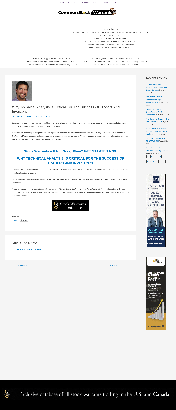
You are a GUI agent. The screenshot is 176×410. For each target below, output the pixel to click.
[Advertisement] (47, 37)
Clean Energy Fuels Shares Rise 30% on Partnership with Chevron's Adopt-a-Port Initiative (117, 61)
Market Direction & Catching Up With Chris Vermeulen (110, 47)
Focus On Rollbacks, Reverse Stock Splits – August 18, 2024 (155, 98)
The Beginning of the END (110, 35)
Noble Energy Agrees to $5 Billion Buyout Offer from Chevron (117, 58)
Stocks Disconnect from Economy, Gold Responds (45, 64)
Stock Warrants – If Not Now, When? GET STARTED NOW (70, 150)
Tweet (16, 219)
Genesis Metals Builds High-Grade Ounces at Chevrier (45, 61)
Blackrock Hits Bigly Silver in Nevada (45, 58)
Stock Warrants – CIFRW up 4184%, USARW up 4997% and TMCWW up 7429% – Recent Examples (110, 32)
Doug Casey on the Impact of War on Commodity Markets (157, 152)
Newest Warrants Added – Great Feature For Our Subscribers (156, 111)
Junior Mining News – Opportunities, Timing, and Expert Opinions (156, 86)
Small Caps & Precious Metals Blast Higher (110, 38)
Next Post (115, 264)
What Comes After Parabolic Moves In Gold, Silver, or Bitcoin (110, 44)
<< (148, 158)
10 (157, 162)
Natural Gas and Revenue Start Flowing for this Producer (117, 64)
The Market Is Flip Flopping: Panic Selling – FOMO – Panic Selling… (110, 41)
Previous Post (21, 264)
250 (162, 162)
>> (148, 167)
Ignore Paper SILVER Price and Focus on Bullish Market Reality (157, 133)
